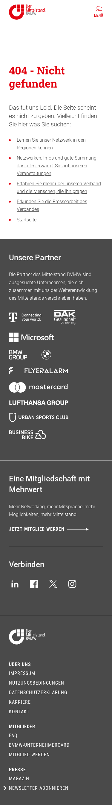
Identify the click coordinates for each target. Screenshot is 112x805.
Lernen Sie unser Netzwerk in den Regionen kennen (51, 144)
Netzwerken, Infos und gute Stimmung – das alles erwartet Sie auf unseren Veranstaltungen (59, 165)
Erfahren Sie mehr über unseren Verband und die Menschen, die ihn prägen (59, 187)
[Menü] (98, 12)
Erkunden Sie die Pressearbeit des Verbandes (52, 205)
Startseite (26, 220)
